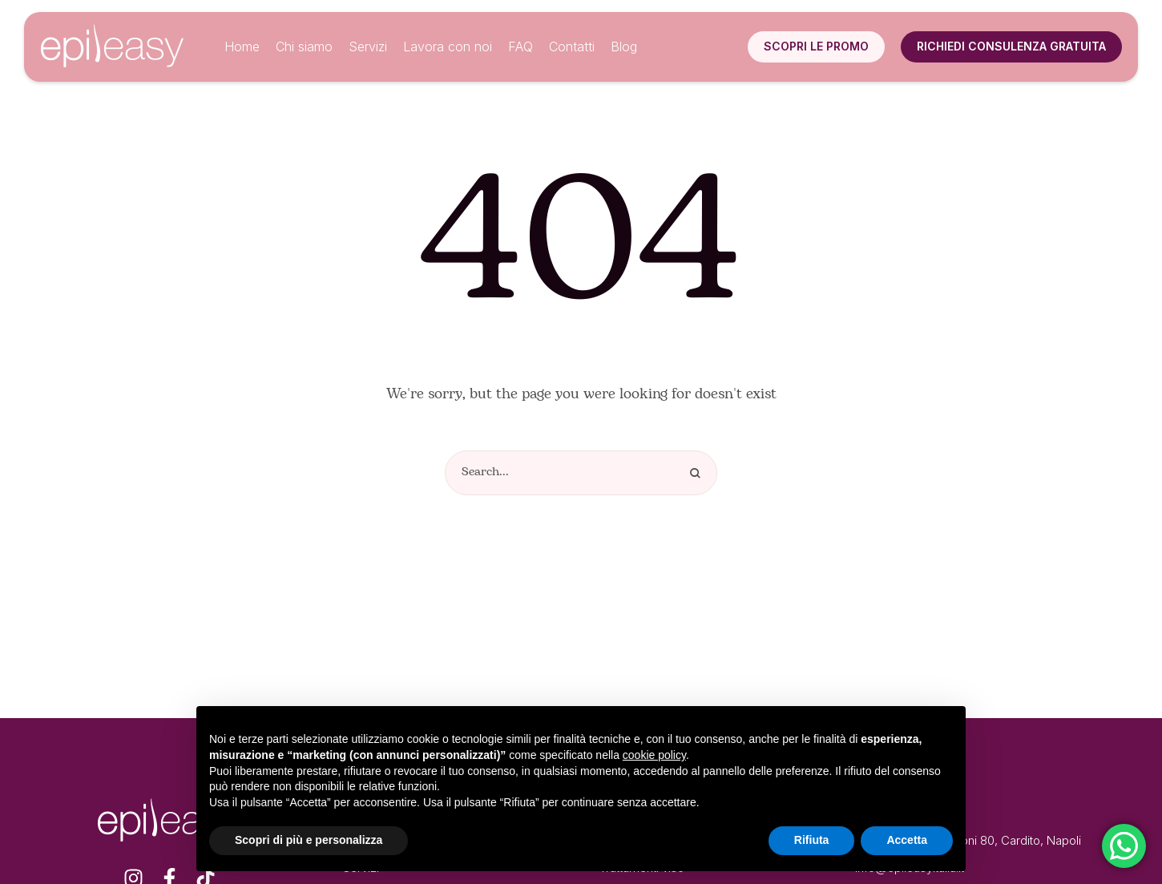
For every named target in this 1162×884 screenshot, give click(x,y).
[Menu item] (242, 47)
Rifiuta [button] (811, 840)
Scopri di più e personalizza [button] (308, 840)
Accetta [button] (906, 840)
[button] (816, 46)
